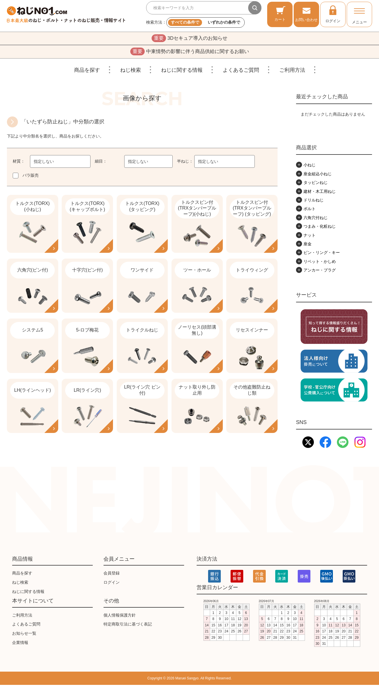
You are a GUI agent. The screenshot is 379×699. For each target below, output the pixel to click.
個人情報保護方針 (119, 629)
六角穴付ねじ (315, 219)
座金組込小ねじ (317, 175)
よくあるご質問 (241, 71)
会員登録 (111, 587)
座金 (307, 245)
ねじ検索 (130, 71)
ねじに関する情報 (182, 71)
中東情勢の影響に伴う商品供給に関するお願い (189, 53)
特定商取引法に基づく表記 (127, 638)
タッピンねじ (315, 184)
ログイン (332, 14)
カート (280, 14)
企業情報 (20, 656)
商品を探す (87, 71)
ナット (309, 236)
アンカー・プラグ (319, 271)
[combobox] (60, 163)
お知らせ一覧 (24, 647)
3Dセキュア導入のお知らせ (189, 39)
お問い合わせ (306, 13)
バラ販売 (30, 177)
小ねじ (309, 166)
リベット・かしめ (319, 263)
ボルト (309, 210)
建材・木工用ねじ (319, 193)
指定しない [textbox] (44, 163)
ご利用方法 (292, 71)
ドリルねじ (313, 201)
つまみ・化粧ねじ (319, 227)
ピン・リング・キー (321, 254)
